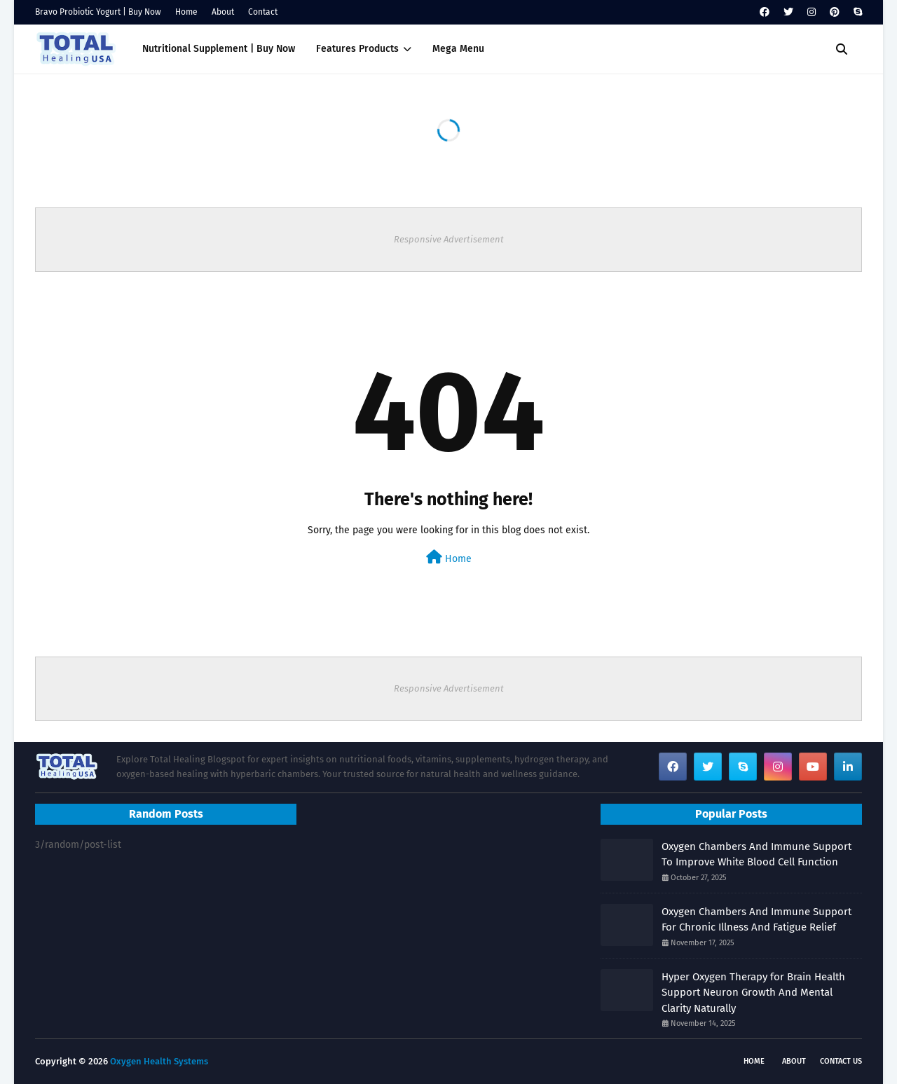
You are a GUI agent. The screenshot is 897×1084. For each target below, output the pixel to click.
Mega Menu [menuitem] (458, 49)
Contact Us (841, 1061)
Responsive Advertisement (449, 239)
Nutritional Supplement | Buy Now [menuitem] (218, 49)
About (223, 12)
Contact (263, 12)
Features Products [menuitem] (357, 49)
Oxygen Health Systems (159, 1061)
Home (186, 12)
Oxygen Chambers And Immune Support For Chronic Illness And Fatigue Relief (756, 919)
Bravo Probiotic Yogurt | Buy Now (98, 12)
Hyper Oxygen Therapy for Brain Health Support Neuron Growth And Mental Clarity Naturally (753, 992)
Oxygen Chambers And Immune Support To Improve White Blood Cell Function (756, 854)
